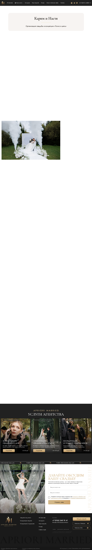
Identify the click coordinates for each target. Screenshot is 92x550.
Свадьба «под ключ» (25, 517)
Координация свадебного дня (11, 442)
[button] (81, 519)
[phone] (67, 493)
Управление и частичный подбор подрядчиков (74, 420)
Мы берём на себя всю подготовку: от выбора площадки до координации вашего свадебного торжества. (46, 446)
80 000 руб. (87, 450)
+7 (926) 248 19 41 (60, 520)
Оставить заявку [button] (84, 3)
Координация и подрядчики (27, 523)
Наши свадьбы (35, 3)
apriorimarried (60, 529)
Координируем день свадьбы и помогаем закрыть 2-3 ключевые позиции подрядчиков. (74, 446)
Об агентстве (10, 3)
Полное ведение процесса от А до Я (42, 420)
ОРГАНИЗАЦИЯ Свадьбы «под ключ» (43, 442)
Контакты (63, 3)
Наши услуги (19, 3)
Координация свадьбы (26, 521)
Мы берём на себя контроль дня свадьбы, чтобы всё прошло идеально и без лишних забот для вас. (15, 446)
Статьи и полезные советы (52, 3)
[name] (67, 487)
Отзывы (42, 3)
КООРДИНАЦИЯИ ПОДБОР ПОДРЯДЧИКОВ (75, 442)
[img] (3, 3)
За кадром (27, 3)
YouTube (54, 529)
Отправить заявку (59, 502)
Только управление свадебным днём (11, 420)
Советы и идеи (42, 529)
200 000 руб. (56, 450)
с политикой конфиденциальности (78, 498)
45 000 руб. (25, 450)
